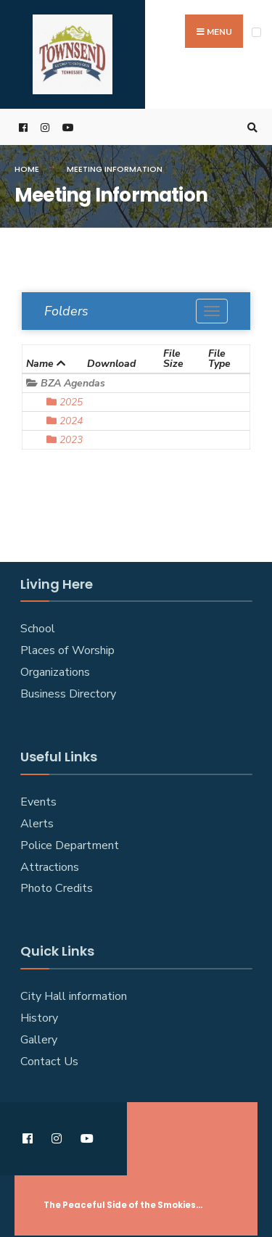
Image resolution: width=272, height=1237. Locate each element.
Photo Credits (56, 888)
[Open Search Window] (250, 127)
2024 (64, 421)
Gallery (38, 1040)
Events (38, 802)
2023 (64, 440)
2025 (64, 402)
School (37, 629)
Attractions (49, 867)
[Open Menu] (256, 32)
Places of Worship (67, 650)
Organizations (55, 672)
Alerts (37, 824)
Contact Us (49, 1062)
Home (27, 169)
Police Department (69, 845)
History (39, 1018)
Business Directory (68, 694)
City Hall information (73, 996)
